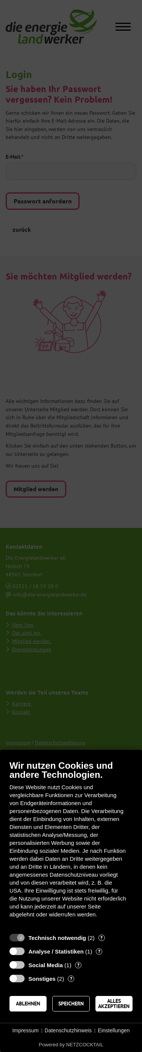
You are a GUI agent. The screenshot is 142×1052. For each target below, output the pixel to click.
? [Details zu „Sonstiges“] (71, 979)
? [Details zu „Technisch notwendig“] (101, 938)
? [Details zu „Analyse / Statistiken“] (99, 951)
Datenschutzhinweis (68, 1030)
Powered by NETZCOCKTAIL (71, 1044)
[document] (71, 844)
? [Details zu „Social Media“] (78, 965)
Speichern (71, 1003)
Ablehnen (28, 1003)
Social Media (45, 965)
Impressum (25, 1030)
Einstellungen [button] (114, 1030)
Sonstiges (42, 979)
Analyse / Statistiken (56, 951)
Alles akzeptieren (114, 1003)
